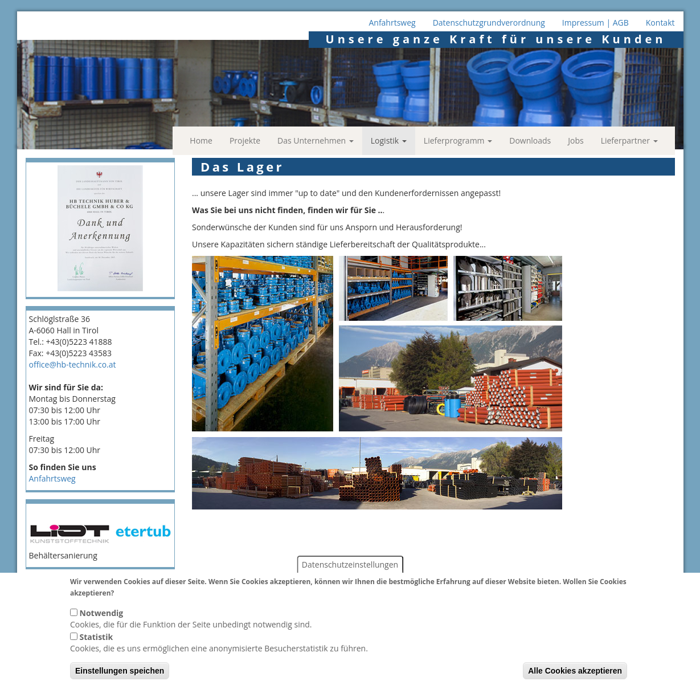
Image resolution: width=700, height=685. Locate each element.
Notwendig (102, 623)
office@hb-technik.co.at (72, 364)
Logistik (389, 140)
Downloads (530, 140)
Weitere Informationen (158, 602)
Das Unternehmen (315, 140)
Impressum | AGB (595, 22)
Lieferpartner (629, 140)
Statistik (96, 647)
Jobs (575, 140)
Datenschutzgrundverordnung (489, 22)
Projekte (245, 140)
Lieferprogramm (458, 140)
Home (201, 140)
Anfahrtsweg (392, 22)
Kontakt (660, 22)
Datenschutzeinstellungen (350, 574)
